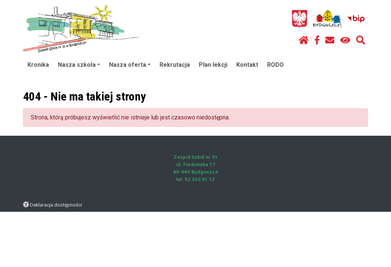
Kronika (38, 64)
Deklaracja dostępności (56, 205)
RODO (275, 64)
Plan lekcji (213, 64)
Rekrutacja (175, 64)
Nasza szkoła (79, 64)
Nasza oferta (130, 64)
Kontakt (247, 64)
